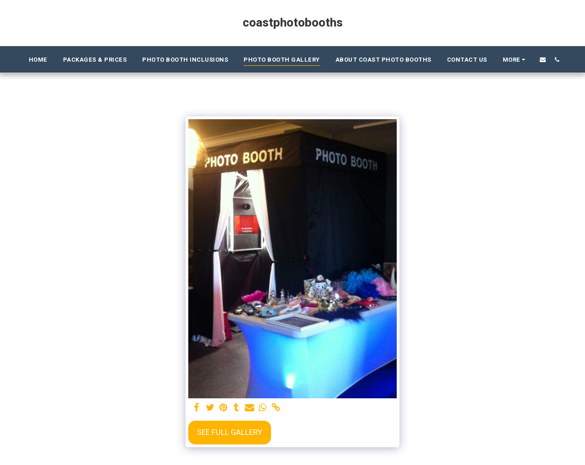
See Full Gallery (229, 432)
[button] (542, 59)
